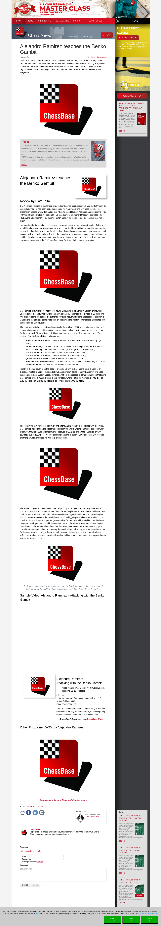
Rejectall (131, 920)
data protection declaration (148, 913)
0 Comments (101, 57)
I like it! (92, 57)
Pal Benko (39, 806)
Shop (18, 21)
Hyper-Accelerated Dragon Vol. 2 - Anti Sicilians (129, 850)
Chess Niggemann (92, 816)
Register (40, 862)
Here (37, 913)
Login (135, 21)
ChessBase (35, 829)
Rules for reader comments (30, 851)
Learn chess (95, 21)
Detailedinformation (112, 920)
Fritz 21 (25, 142)
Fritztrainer (30, 806)
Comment (24, 865)
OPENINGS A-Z (44, 21)
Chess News (39, 35)
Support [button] (79, 21)
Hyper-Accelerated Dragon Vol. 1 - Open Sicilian (130, 818)
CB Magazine (62, 21)
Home (30, 21)
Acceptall (149, 920)
